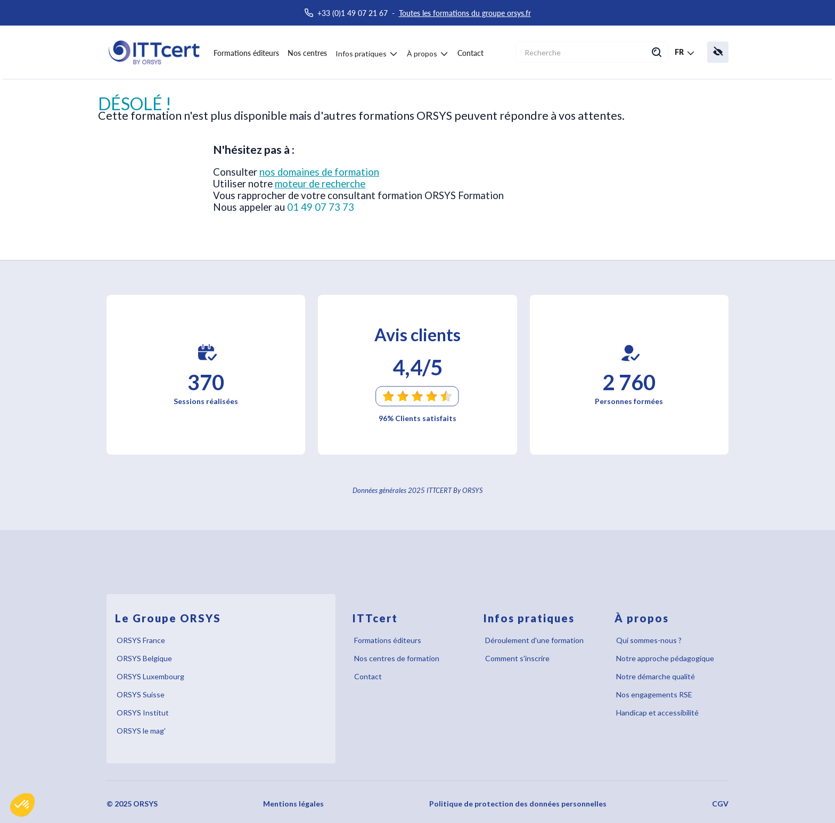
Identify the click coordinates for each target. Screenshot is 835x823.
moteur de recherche (320, 184)
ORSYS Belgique (144, 658)
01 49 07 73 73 (320, 207)
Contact (470, 52)
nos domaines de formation (319, 172)
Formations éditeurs (246, 52)
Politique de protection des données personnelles (518, 803)
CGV (720, 803)
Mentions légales (293, 803)
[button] (22, 805)
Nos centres (307, 52)
